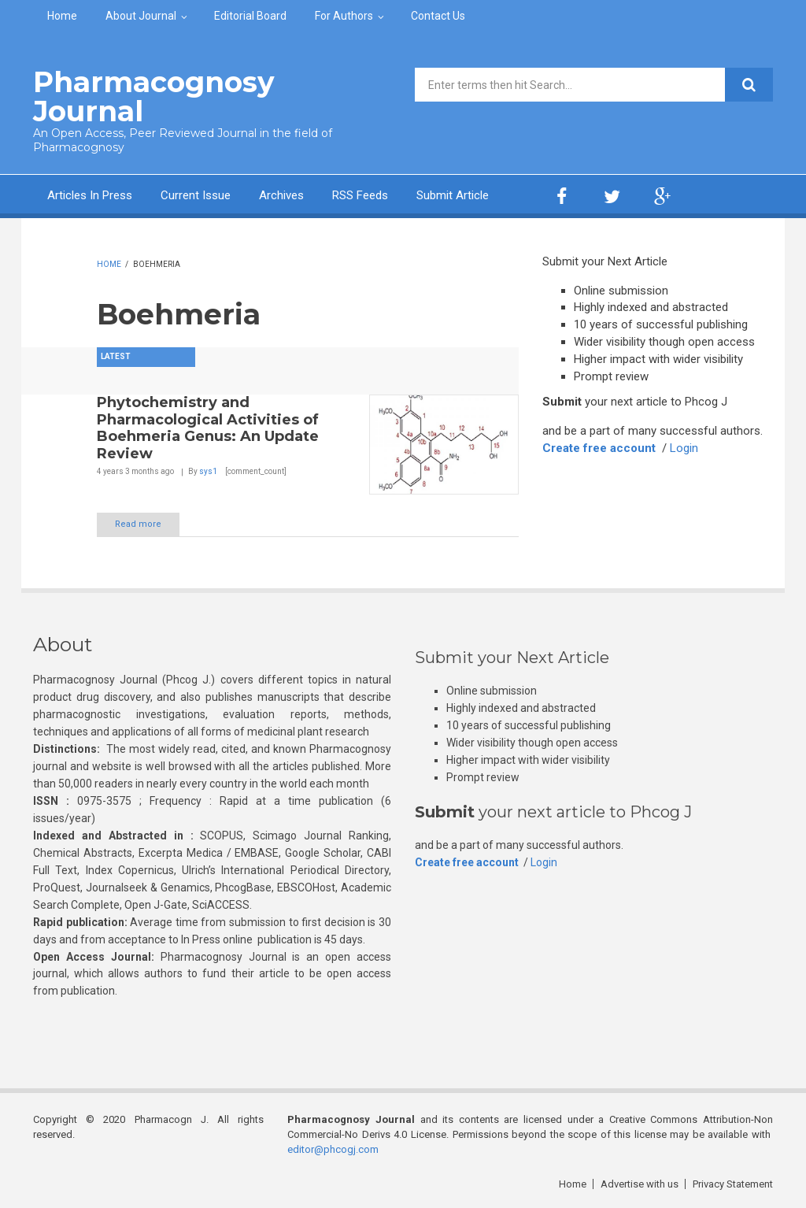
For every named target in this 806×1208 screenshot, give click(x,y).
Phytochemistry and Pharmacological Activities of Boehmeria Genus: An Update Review (208, 428)
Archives (281, 195)
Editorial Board (250, 15)
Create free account (599, 448)
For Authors (344, 15)
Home (62, 15)
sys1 (208, 471)
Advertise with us (639, 1184)
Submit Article (452, 195)
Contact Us (438, 15)
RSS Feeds (360, 195)
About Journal (140, 15)
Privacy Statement (733, 1184)
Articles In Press (89, 195)
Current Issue (196, 195)
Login (684, 448)
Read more (138, 524)
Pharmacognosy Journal (154, 96)
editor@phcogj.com (333, 1149)
